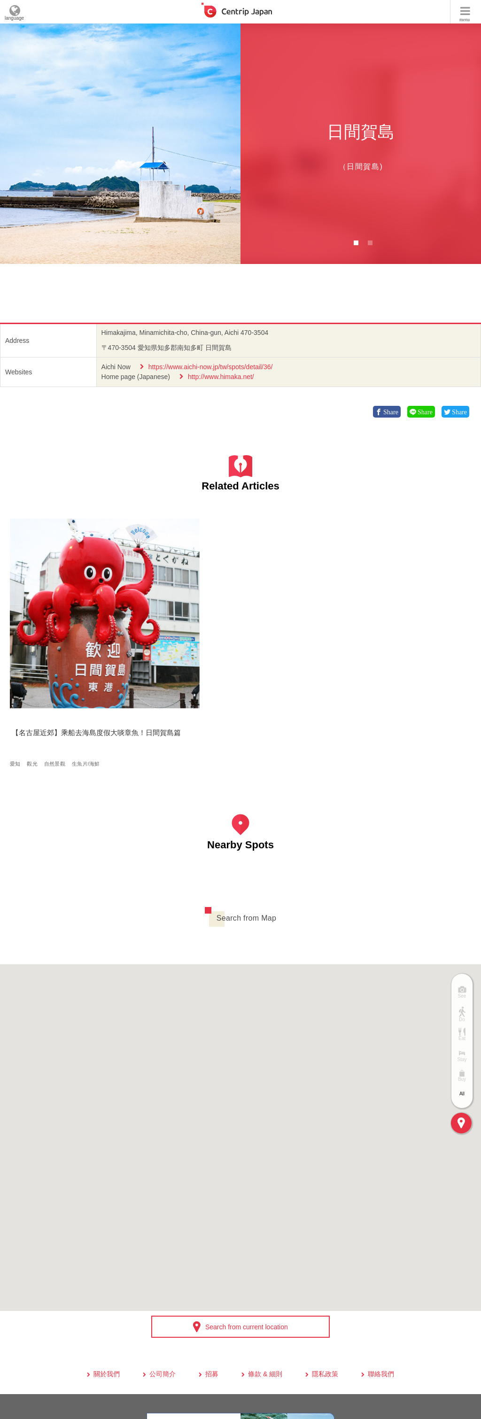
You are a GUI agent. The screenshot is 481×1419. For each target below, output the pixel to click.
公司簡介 (162, 1281)
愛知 (18, 664)
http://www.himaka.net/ (221, 376)
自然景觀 (57, 664)
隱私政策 (325, 1281)
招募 (211, 1281)
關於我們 (106, 1281)
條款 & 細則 (265, 1281)
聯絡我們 (381, 1281)
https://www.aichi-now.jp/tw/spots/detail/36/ (210, 367)
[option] (120, 143)
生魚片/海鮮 (88, 664)
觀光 (35, 664)
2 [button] (370, 242)
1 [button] (356, 242)
